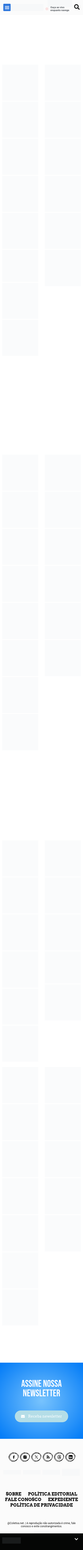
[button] (7, 7)
